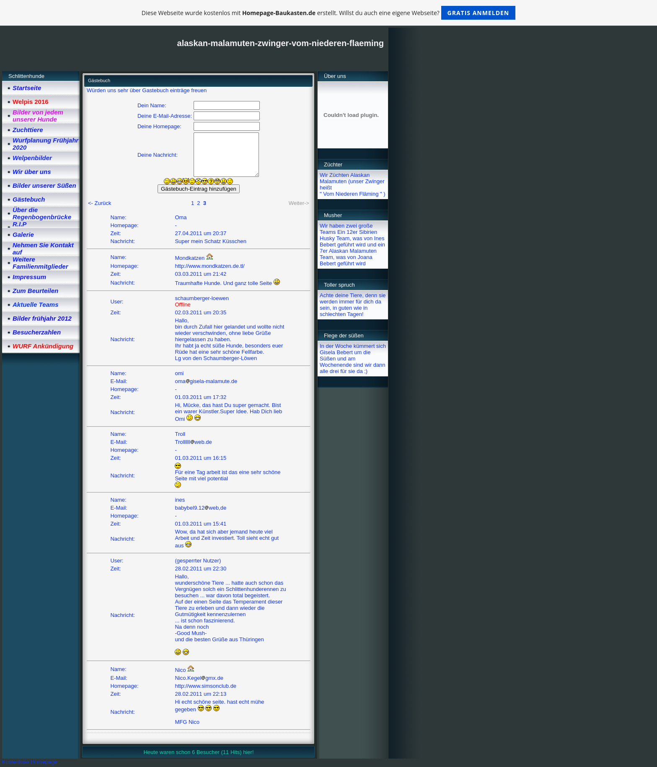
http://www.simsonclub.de (205, 686)
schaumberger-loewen (202, 298)
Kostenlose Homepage (29, 762)
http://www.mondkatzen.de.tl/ (209, 266)
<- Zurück (99, 203)
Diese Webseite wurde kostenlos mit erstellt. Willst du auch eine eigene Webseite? (329, 13)
